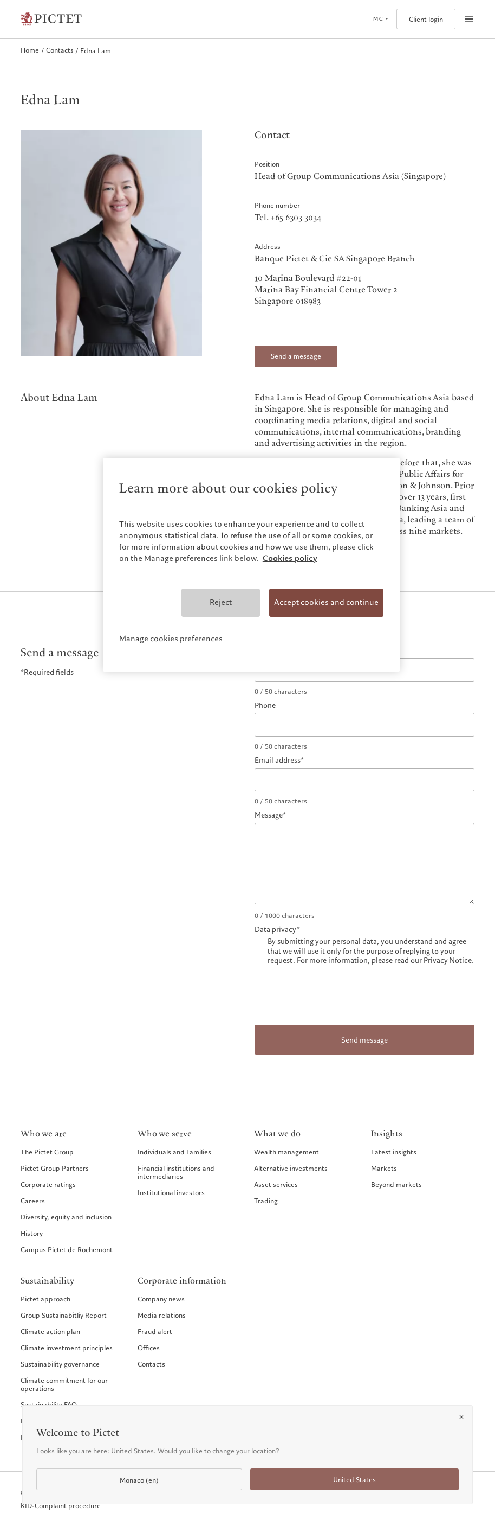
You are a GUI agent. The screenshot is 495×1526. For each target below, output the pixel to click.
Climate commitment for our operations (64, 1384)
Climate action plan (50, 1331)
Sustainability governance (60, 1363)
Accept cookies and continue (326, 602)
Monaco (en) (139, 1480)
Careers (33, 1200)
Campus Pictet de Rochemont (67, 1249)
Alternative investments (291, 1168)
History (32, 1233)
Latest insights (393, 1151)
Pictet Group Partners (55, 1168)
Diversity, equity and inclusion (66, 1216)
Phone (265, 706)
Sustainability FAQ (49, 1404)
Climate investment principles (67, 1347)
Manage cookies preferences (171, 638)
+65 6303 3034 (296, 218)
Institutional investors (171, 1192)
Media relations (162, 1315)
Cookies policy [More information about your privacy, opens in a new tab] (290, 558)
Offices (149, 1347)
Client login (426, 19)
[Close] (461, 1417)
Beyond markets (396, 1184)
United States (354, 1479)
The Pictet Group (47, 1151)
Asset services (276, 1184)
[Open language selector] (380, 18)
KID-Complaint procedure (61, 1506)
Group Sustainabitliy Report (64, 1315)
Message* (270, 815)
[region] (251, 565)
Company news (161, 1298)
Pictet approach (45, 1298)
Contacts (151, 1363)
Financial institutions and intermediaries (176, 1172)
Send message (364, 1040)
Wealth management (286, 1151)
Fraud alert (155, 1331)
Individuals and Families (174, 1151)
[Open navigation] (469, 19)
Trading (266, 1200)
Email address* (279, 760)
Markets (384, 1168)
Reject (221, 602)
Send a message (296, 356)
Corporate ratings (48, 1184)
